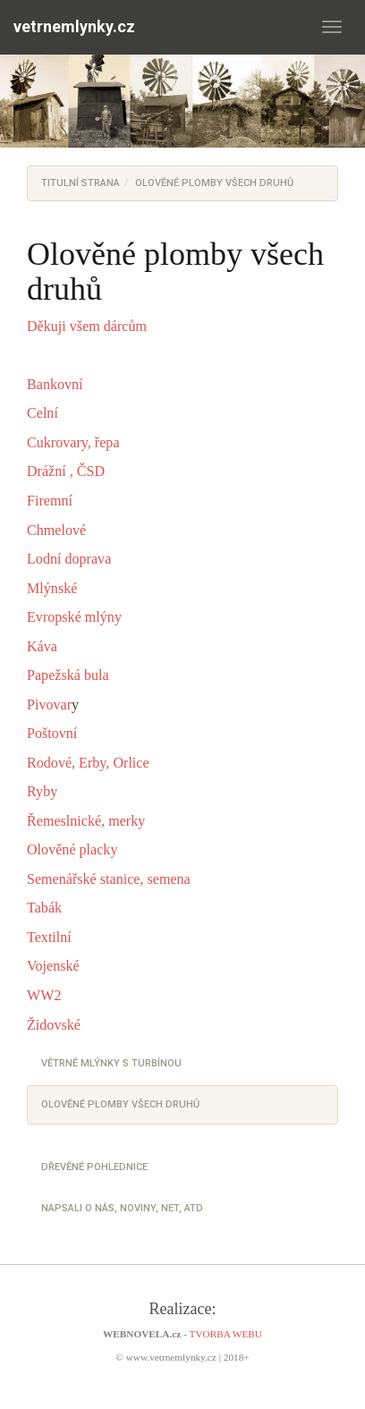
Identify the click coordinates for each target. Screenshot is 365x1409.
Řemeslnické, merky (86, 820)
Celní (44, 412)
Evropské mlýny (74, 616)
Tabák (44, 907)
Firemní (49, 500)
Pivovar (49, 704)
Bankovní (55, 384)
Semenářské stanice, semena (109, 879)
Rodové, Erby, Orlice (88, 762)
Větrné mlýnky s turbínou (111, 1063)
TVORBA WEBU (226, 1333)
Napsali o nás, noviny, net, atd (122, 1208)
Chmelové (56, 530)
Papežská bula (68, 675)
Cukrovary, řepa (73, 442)
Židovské (55, 1024)
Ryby (42, 791)
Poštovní (54, 733)
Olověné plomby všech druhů (120, 1104)
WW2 (44, 995)
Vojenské (53, 965)
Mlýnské (54, 588)
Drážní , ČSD (66, 471)
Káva (42, 646)
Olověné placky (72, 849)
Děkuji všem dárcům (87, 326)
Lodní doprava (69, 558)
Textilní (51, 937)
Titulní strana (80, 183)
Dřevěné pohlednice (94, 1167)
